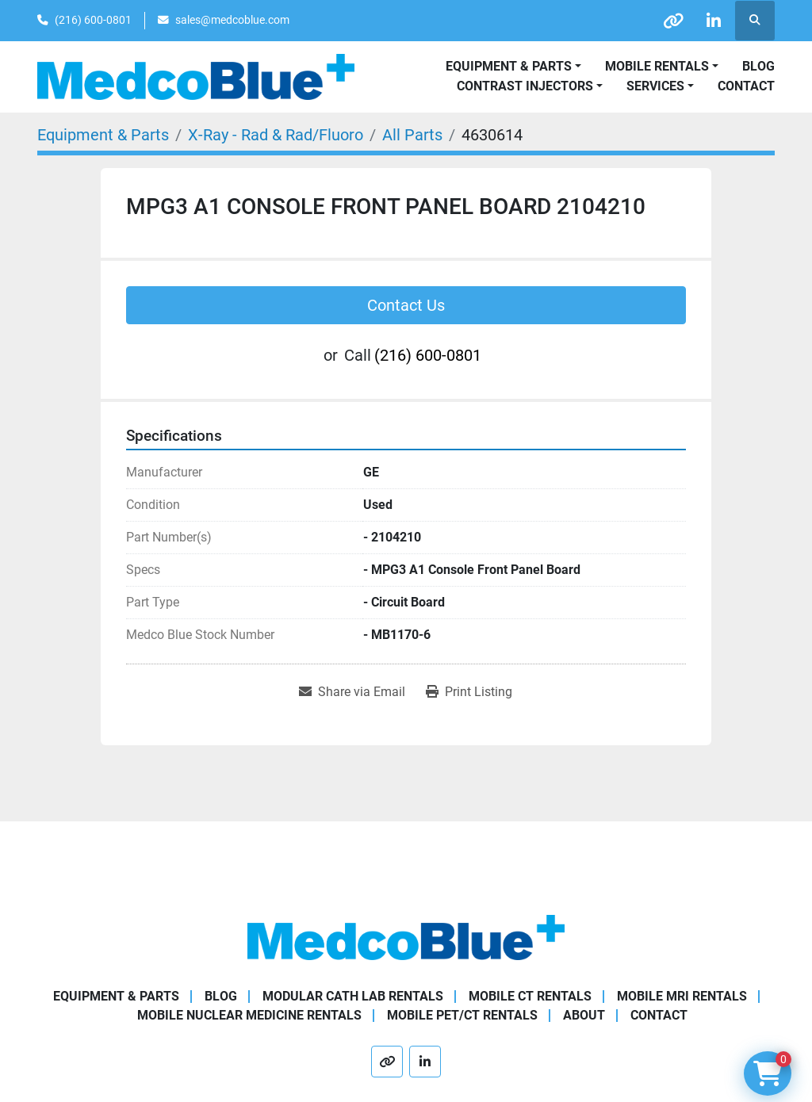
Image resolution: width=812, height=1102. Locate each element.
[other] (673, 20)
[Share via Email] (352, 692)
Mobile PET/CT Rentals (462, 1015)
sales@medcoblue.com (232, 19)
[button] (661, 66)
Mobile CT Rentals (530, 996)
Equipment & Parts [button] (509, 66)
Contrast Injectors (525, 86)
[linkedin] (713, 20)
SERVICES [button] (655, 86)
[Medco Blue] (406, 936)
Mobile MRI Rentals (682, 996)
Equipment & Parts (116, 996)
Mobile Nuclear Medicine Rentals (249, 1015)
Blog (758, 66)
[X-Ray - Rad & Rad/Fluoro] (275, 134)
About (584, 1015)
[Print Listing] (469, 692)
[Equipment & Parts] (103, 134)
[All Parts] (412, 134)
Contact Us (406, 305)
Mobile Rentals (657, 66)
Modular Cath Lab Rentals (352, 996)
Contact (746, 86)
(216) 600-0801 (93, 19)
